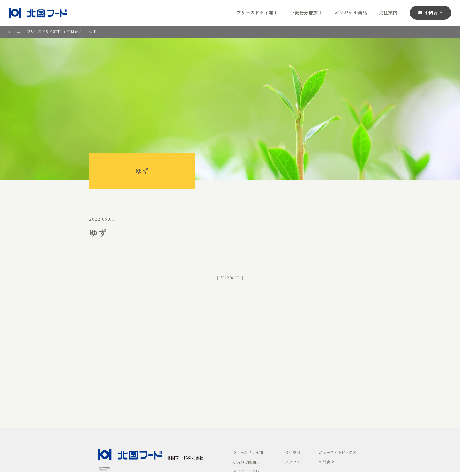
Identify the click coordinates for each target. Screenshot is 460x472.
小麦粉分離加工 (306, 12)
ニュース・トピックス (337, 452)
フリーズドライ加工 (257, 12)
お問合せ (430, 13)
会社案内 (388, 12)
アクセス (292, 462)
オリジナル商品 (350, 12)
